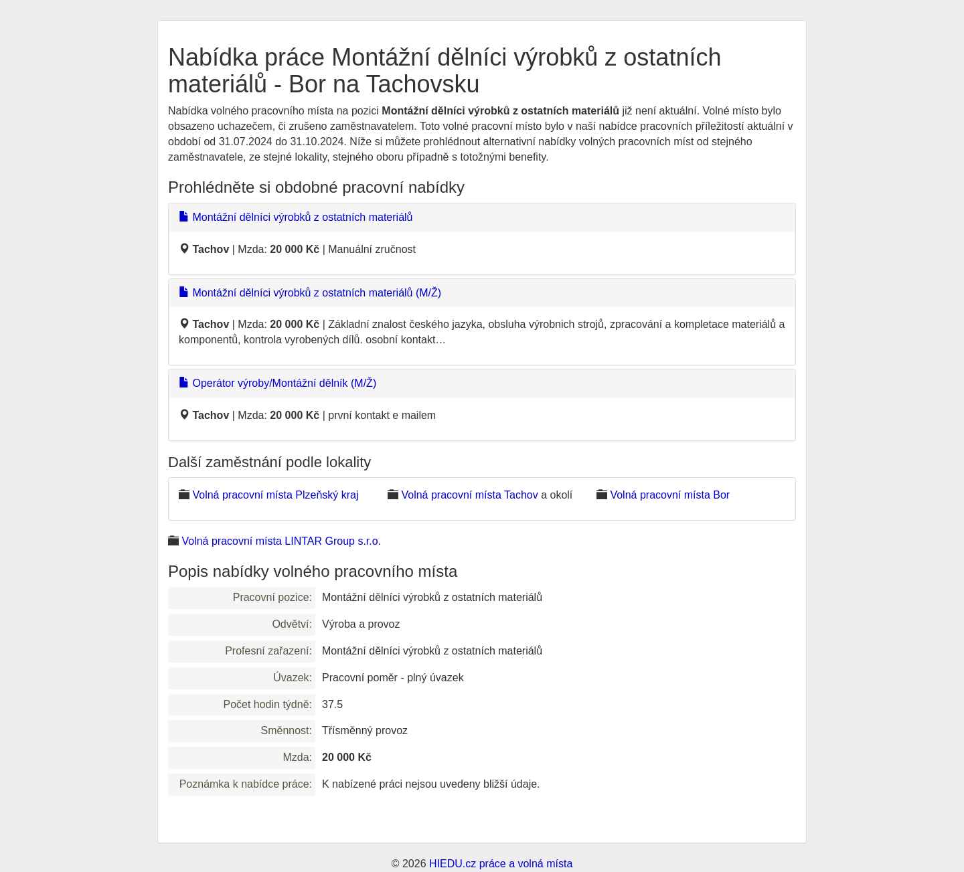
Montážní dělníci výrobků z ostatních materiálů (296, 217)
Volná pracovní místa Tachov (469, 495)
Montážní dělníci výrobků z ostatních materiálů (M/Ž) (310, 292)
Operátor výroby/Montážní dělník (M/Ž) (277, 383)
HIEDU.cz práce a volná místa (500, 863)
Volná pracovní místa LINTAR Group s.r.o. (281, 541)
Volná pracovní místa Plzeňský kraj (275, 495)
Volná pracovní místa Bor (670, 495)
